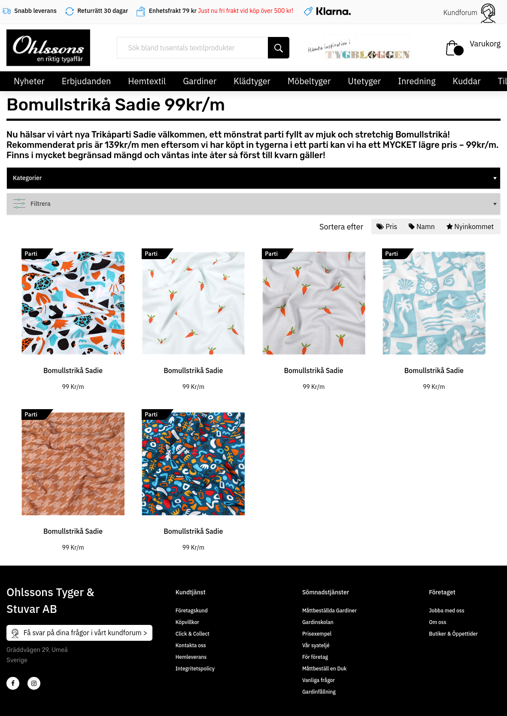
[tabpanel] (73, 314)
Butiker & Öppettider (453, 633)
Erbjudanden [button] (86, 81)
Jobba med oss (446, 610)
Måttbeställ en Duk (324, 668)
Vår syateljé (316, 645)
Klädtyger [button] (252, 81)
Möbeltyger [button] (309, 81)
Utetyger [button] (364, 81)
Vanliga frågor (318, 680)
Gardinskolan (318, 622)
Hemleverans (191, 657)
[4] (33, 683)
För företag (315, 657)
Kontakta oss (191, 645)
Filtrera (255, 203)
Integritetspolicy (195, 668)
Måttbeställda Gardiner (329, 610)
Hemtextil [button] (147, 81)
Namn (422, 226)
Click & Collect (192, 633)
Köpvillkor (187, 622)
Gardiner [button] (199, 81)
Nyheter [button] (29, 81)
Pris (387, 226)
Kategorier (255, 178)
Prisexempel (316, 633)
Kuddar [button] (466, 81)
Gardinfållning (319, 691)
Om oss (437, 622)
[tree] (253, 178)
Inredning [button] (416, 81)
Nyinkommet (470, 226)
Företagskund (192, 610)
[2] (13, 683)
